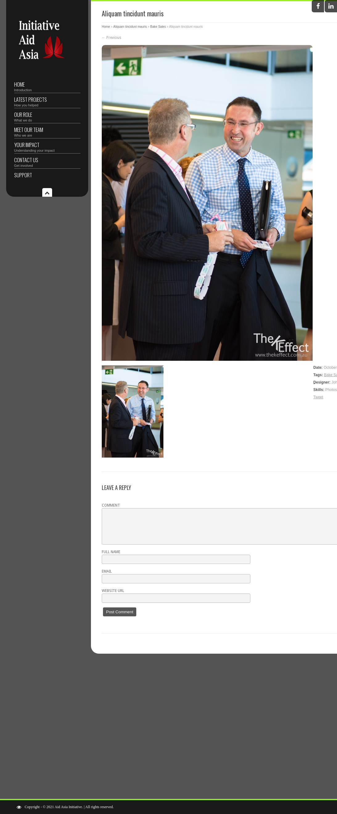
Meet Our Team (47, 131)
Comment (111, 505)
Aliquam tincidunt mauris (130, 26)
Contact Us (47, 161)
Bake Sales (158, 26)
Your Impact (47, 146)
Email (107, 571)
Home (47, 86)
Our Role (47, 116)
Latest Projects (47, 101)
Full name (111, 552)
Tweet (318, 397)
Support (23, 175)
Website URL (113, 591)
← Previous (111, 37)
